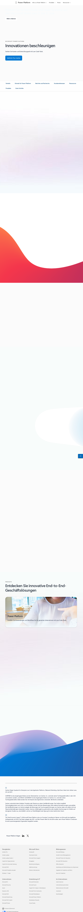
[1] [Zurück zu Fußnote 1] (6, 787)
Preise (58, 2)
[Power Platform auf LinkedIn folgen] (23, 835)
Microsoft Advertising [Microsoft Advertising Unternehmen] (7, 897)
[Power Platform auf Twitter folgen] (27, 835)
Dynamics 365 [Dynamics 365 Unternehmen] (5, 891)
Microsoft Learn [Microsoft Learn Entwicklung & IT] (32, 885)
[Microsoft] (8, 2)
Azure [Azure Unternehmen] (3, 888)
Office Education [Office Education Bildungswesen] (60, 864)
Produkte (51, 2)
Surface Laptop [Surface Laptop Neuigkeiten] (5, 855)
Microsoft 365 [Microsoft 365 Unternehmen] (5, 894)
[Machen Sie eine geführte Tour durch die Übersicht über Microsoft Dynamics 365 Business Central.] (13, 58)
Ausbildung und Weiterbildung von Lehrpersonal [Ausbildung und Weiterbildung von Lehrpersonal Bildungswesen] (67, 867)
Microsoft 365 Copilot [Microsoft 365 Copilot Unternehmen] (7, 900)
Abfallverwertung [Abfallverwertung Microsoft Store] (33, 867)
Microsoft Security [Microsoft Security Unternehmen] (6, 885)
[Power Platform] (24, 2)
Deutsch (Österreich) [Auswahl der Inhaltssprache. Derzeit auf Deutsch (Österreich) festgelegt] (10, 908)
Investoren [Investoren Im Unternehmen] (58, 891)
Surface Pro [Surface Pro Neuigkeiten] (5, 852)
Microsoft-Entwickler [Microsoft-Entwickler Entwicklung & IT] (34, 882)
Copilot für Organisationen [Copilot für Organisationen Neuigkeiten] (8, 861)
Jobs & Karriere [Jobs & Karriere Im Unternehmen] (59, 882)
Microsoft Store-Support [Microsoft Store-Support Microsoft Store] (34, 858)
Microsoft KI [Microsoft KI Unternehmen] (5, 882)
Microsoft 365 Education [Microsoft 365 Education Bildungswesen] (61, 861)
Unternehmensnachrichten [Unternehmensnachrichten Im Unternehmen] (62, 885)
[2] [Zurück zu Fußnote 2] (6, 814)
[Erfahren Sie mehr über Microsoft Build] (11, 18)
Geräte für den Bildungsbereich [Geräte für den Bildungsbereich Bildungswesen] (63, 855)
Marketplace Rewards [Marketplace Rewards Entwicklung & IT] (34, 900)
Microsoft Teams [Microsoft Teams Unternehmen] (6, 903)
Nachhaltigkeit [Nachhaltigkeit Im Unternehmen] (59, 894)
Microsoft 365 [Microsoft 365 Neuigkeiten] (5, 867)
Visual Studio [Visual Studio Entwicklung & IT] (32, 903)
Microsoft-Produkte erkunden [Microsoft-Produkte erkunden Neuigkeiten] (9, 870)
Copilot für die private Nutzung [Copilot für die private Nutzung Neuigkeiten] (9, 864)
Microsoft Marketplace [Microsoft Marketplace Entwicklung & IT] (34, 894)
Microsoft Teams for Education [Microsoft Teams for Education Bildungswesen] (63, 858)
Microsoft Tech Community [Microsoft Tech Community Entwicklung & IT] (35, 891)
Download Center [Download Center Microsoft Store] (33, 855)
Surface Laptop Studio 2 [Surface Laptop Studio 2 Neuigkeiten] (7, 858)
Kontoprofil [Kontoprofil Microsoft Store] (31, 852)
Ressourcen (66, 2)
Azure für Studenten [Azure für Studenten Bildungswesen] (60, 873)
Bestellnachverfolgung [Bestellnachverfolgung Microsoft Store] (34, 864)
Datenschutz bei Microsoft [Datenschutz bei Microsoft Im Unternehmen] (62, 888)
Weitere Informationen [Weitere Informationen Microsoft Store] (34, 870)
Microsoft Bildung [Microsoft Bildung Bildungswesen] (60, 852)
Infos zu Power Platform (38, 2)
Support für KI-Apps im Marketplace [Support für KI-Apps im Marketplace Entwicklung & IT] (37, 888)
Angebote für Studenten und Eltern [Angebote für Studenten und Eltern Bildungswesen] (64, 870)
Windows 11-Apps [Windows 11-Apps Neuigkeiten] (6, 873)
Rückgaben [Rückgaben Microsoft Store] (31, 861)
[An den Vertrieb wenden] (80, 456)
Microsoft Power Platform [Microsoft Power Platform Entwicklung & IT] (35, 897)
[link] (8, 84)
